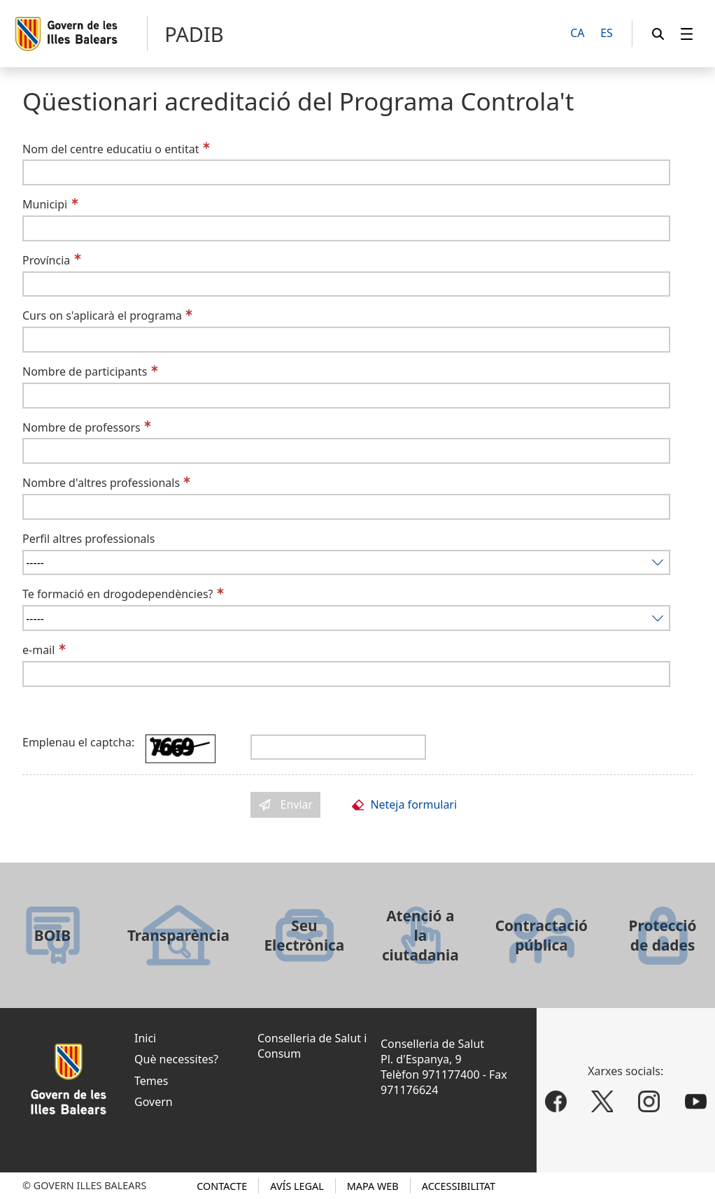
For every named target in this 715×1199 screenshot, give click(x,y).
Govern (153, 1101)
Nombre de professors (81, 427)
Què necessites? (176, 1059)
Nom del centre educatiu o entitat (110, 149)
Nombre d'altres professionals (101, 482)
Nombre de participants (84, 371)
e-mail (38, 650)
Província (46, 260)
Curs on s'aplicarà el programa (102, 315)
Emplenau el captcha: (78, 742)
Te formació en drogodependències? (117, 594)
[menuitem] (687, 34)
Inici (145, 1038)
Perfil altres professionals (88, 538)
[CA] (577, 34)
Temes (151, 1080)
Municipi (44, 204)
